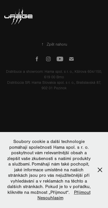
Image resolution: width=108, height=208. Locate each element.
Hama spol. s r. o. (59, 72)
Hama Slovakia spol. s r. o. (53, 83)
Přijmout (82, 192)
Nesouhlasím (50, 197)
